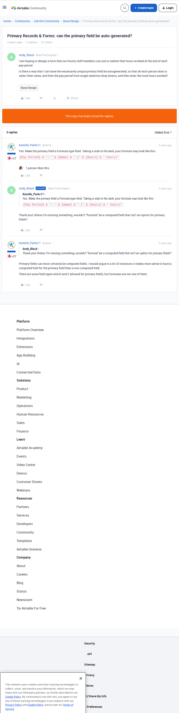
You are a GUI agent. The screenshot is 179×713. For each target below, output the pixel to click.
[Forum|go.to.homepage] (28, 8)
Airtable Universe (29, 549)
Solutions (24, 380)
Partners (23, 507)
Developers (25, 524)
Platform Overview (30, 330)
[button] (4, 9)
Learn (21, 439)
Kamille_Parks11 (30, 145)
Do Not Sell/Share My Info (89, 696)
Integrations (26, 338)
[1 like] (34, 168)
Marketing (24, 397)
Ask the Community (46, 21)
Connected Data (29, 372)
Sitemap (89, 664)
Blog (20, 583)
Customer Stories (29, 481)
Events (22, 456)
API (89, 654)
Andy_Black (26, 55)
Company (24, 557)
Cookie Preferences (89, 707)
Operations (25, 405)
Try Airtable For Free (31, 608)
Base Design (71, 21)
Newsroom (24, 599)
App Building (26, 355)
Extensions (25, 346)
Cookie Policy (13, 705)
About (21, 566)
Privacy (89, 675)
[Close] (80, 687)
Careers (22, 574)
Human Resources (30, 414)
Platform (23, 321)
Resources (24, 498)
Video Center (26, 464)
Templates (24, 540)
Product (22, 389)
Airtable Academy (30, 448)
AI (18, 363)
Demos (22, 473)
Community (22, 21)
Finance (22, 431)
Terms (89, 686)
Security (89, 643)
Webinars (23, 490)
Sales (21, 422)
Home (7, 21)
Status (22, 591)
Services (23, 515)
